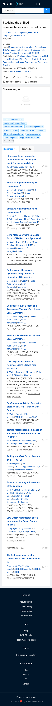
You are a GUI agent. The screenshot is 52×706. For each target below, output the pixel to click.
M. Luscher (31, 372)
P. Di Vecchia (17, 375)
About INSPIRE (26, 602)
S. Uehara (11, 245)
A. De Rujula (12, 566)
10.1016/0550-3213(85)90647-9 (20, 299)
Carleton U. (17, 496)
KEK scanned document (20, 71)
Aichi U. (24, 343)
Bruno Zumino (20, 222)
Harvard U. (28, 190)
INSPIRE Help (26, 635)
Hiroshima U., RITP (24, 245)
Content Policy (26, 606)
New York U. (18, 193)
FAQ (26, 631)
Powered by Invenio (26, 697)
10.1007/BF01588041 (16, 541)
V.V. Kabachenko (10, 32)
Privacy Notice (26, 611)
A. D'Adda (11, 372)
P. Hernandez (26, 569)
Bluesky (26, 675)
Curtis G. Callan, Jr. (15, 216)
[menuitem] (38, 4)
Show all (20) (9, 141)
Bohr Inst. (20, 372)
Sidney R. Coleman (15, 190)
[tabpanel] (26, 369)
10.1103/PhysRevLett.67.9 (22, 511)
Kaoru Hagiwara (14, 464)
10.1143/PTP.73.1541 (16, 329)
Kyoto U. (19, 242)
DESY (34, 417)
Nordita (27, 375)
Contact (26, 684)
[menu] (39, 4)
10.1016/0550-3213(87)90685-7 (20, 476)
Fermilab (28, 528)
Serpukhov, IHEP (25, 32)
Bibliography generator (26, 655)
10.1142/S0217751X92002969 (25, 176)
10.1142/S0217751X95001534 (24, 450)
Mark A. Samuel (13, 490)
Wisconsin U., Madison (24, 470)
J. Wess (32, 219)
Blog (26, 670)
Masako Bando (13, 281)
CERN (17, 417)
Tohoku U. (20, 251)
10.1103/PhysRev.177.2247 (18, 228)
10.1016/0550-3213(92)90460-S (20, 578)
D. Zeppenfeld (26, 467)
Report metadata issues (26, 640)
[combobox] (29, 10)
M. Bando (11, 242)
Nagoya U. (21, 248)
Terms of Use (26, 615)
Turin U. (19, 414)
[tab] (11, 148)
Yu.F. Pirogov (12, 167)
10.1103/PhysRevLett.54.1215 (19, 263)
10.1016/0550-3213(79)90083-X (20, 423)
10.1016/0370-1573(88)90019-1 (20, 355)
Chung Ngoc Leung (15, 528)
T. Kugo (28, 242)
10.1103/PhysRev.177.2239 (18, 202)
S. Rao (24, 531)
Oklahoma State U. (30, 490)
